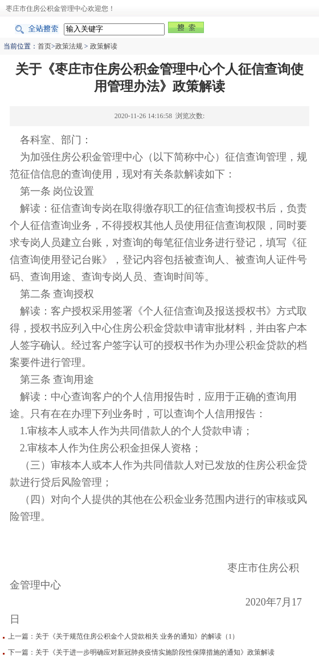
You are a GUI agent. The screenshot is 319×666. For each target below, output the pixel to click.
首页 (44, 46)
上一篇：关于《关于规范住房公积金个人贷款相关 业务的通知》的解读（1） (123, 636)
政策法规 (69, 46)
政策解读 (103, 46)
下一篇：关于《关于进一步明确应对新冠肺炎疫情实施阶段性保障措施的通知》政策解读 (141, 652)
